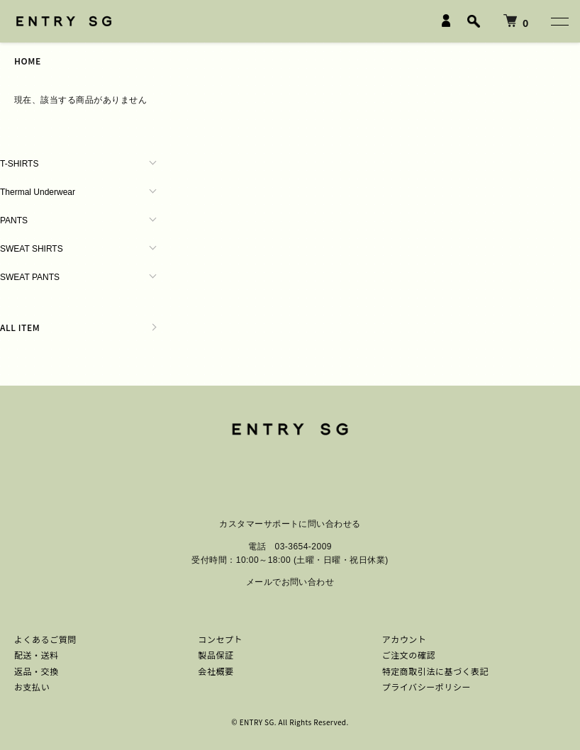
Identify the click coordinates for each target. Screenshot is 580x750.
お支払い (32, 687)
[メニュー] (558, 21)
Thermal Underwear (37, 192)
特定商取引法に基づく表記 (435, 671)
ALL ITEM (20, 327)
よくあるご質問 (45, 639)
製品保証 (215, 655)
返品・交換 (36, 671)
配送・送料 (36, 655)
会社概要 (215, 671)
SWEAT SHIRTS (31, 249)
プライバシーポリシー (426, 687)
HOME (27, 61)
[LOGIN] (446, 20)
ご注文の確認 (408, 655)
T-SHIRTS (19, 164)
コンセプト (220, 639)
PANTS (14, 220)
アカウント (404, 639)
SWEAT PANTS (30, 277)
